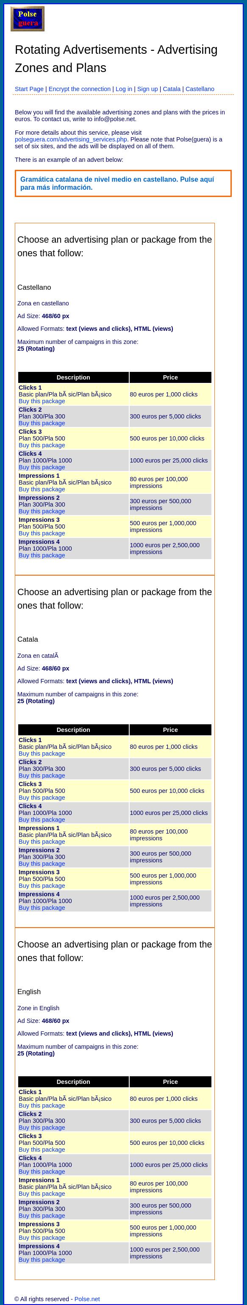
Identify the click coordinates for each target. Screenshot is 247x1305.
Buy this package (42, 401)
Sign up (147, 89)
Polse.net (87, 1299)
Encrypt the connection (80, 89)
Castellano (200, 89)
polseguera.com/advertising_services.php (71, 139)
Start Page (29, 89)
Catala (172, 89)
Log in (124, 89)
